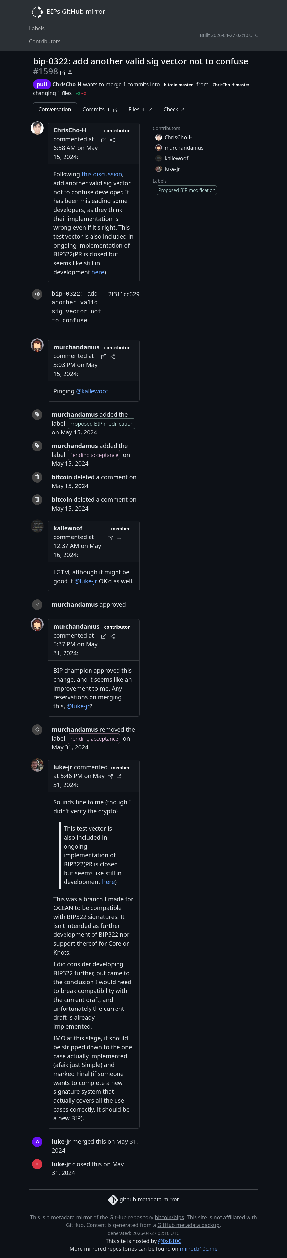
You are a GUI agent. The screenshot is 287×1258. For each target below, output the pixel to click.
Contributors (45, 41)
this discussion (102, 174)
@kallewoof (92, 391)
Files (140, 109)
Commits (100, 109)
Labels (37, 28)
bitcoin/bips (169, 1217)
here (97, 272)
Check (173, 109)
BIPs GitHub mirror (67, 12)
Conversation (55, 109)
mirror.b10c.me (198, 1248)
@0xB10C (169, 1241)
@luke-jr (85, 581)
